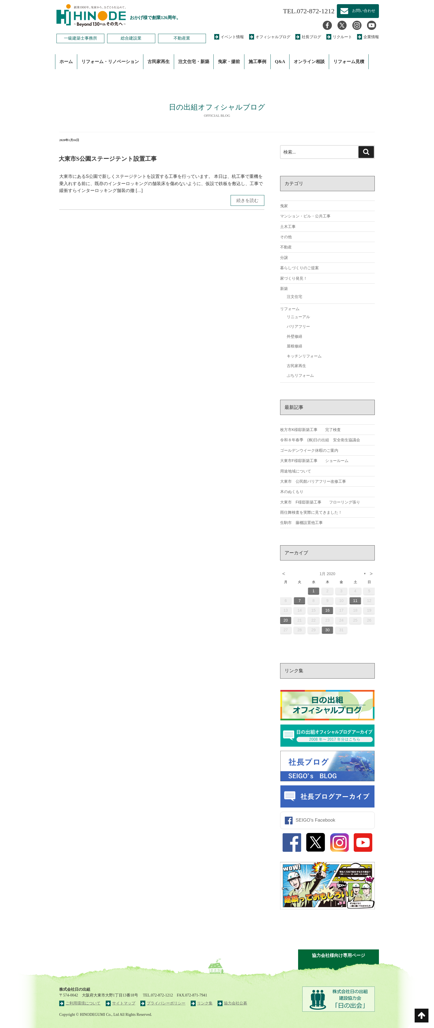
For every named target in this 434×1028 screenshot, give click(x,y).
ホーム (66, 61)
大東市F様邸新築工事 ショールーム (314, 460)
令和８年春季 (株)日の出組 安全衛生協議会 (320, 440)
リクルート (339, 37)
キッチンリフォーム (304, 356)
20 (285, 620)
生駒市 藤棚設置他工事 (301, 522)
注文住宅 (294, 296)
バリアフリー (298, 326)
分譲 (284, 257)
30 (327, 630)
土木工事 (288, 226)
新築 (284, 288)
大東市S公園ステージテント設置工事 (108, 158)
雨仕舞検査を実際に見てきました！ (311, 512)
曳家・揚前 (229, 61)
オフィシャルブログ (269, 37)
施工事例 (257, 61)
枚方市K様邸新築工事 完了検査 (310, 429)
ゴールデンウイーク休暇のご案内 (309, 450)
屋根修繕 (294, 346)
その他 (286, 237)
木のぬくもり (291, 491)
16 (327, 610)
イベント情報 (229, 37)
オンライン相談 (309, 61)
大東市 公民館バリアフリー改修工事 (313, 481)
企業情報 (368, 37)
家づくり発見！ (293, 278)
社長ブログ (308, 37)
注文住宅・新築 (193, 61)
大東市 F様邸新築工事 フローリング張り (320, 502)
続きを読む (247, 200)
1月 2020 (327, 574)
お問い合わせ (357, 11)
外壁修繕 (294, 336)
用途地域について (295, 471)
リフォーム (289, 309)
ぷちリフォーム (300, 375)
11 (355, 600)
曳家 (284, 206)
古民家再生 (159, 61)
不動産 (286, 247)
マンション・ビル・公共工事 (305, 216)
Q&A (280, 61)
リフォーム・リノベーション (110, 61)
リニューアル (298, 317)
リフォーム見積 (348, 61)
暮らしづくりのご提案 (299, 268)
